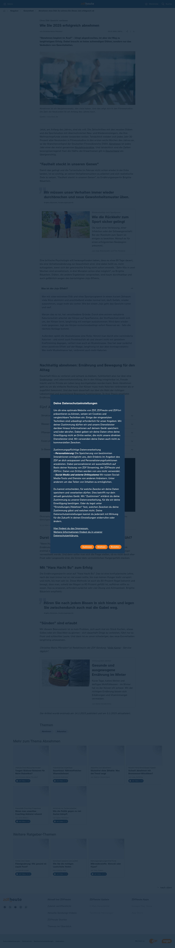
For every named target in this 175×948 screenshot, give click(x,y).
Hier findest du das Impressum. (71, 528)
